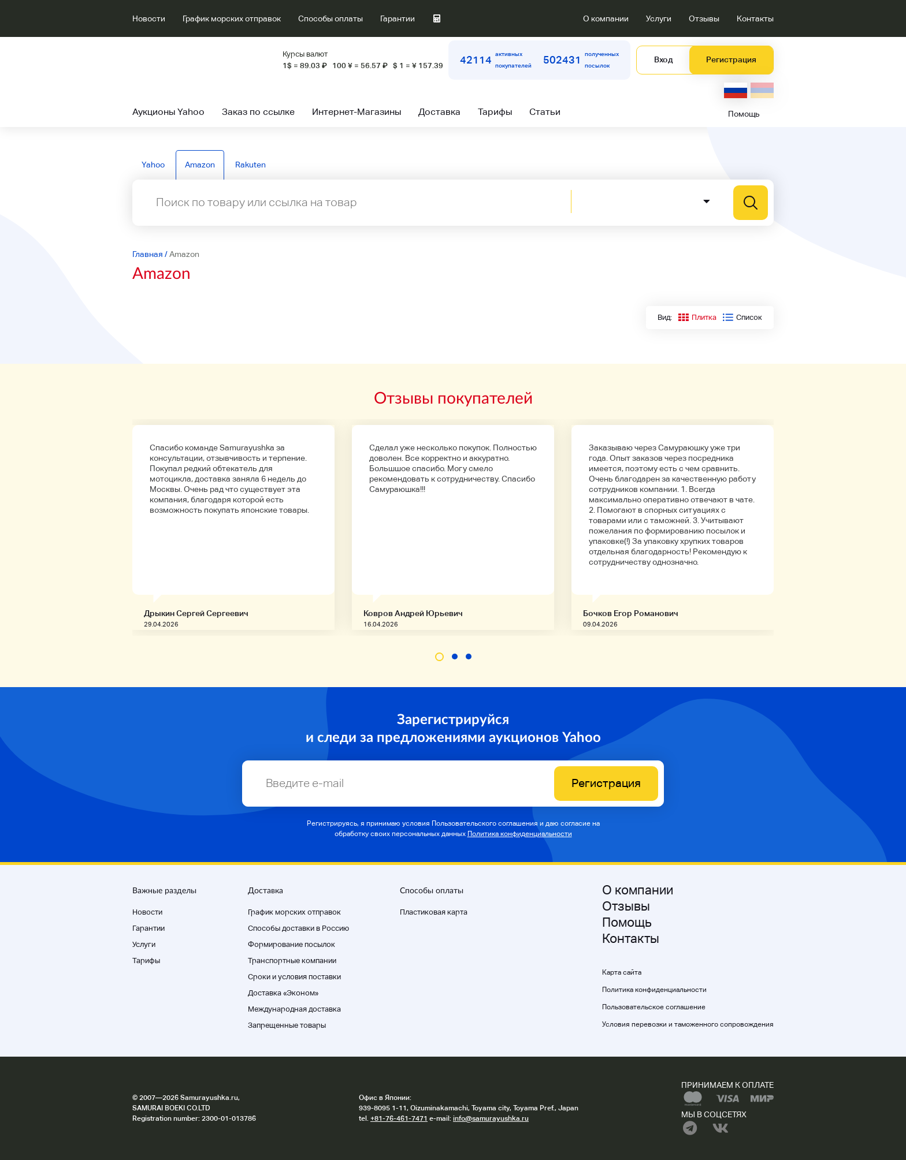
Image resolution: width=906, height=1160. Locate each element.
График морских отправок (232, 18)
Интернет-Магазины (356, 111)
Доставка (439, 111)
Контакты (755, 18)
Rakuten (250, 164)
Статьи (544, 111)
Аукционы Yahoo (168, 111)
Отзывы (704, 18)
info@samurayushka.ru (491, 1118)
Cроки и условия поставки (294, 976)
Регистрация (731, 59)
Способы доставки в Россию (298, 928)
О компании (606, 18)
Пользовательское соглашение (654, 1007)
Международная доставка (294, 1009)
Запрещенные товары (287, 1025)
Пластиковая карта (433, 912)
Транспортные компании (292, 960)
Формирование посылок (291, 944)
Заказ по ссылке (258, 111)
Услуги (658, 18)
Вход (663, 59)
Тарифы (495, 111)
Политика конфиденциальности (519, 834)
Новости (148, 18)
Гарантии (397, 18)
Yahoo (153, 164)
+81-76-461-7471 (399, 1118)
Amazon (200, 164)
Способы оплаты (330, 18)
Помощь (744, 113)
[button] (439, 657)
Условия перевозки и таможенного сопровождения (688, 1024)
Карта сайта (621, 972)
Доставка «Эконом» (283, 993)
